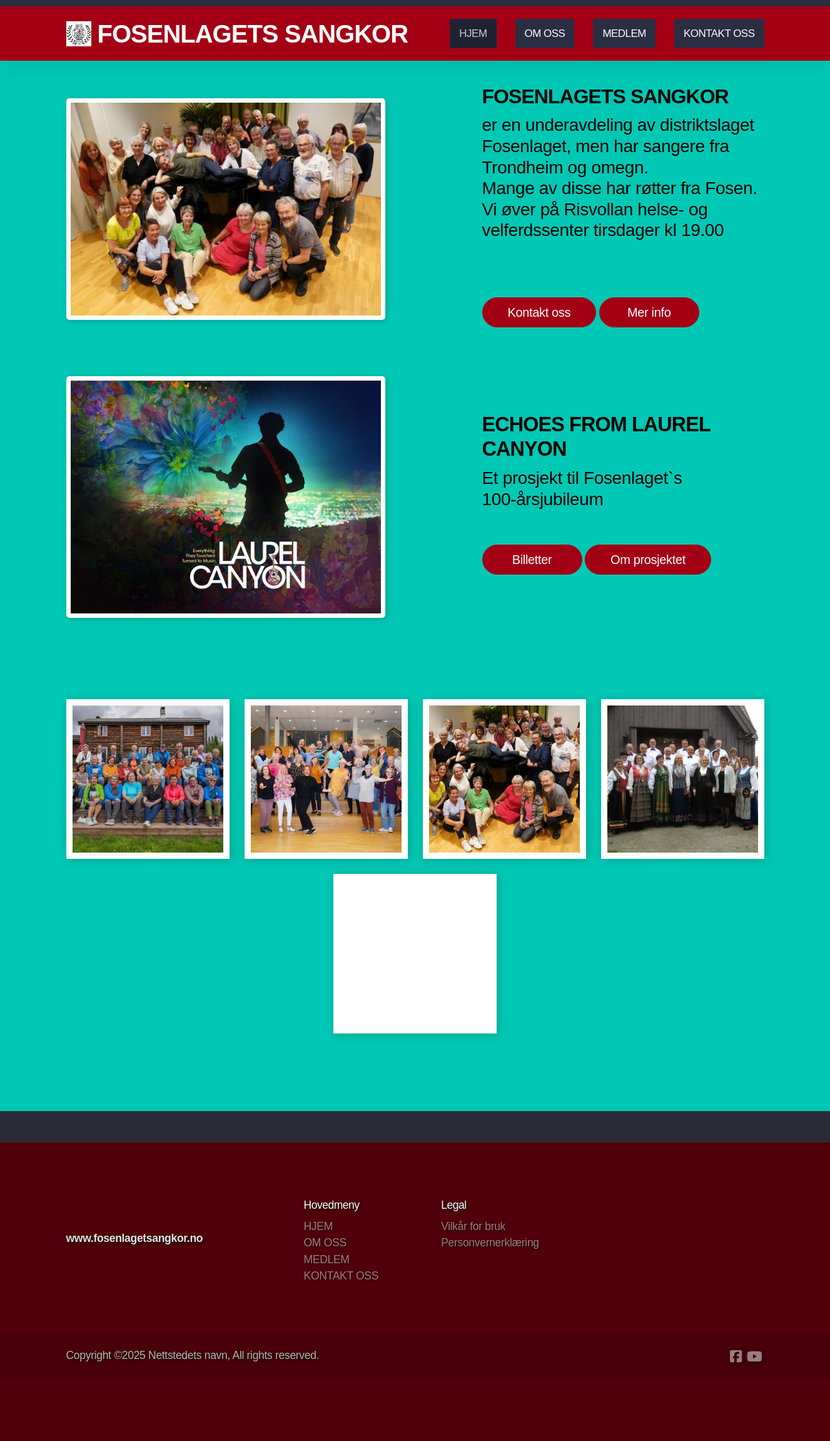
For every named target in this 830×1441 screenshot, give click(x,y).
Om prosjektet (648, 560)
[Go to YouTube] (755, 1356)
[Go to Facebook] (736, 1356)
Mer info (649, 312)
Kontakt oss (539, 312)
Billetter (532, 560)
